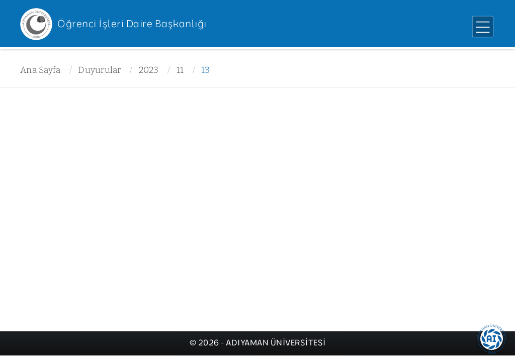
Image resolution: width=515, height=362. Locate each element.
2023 (149, 70)
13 (205, 70)
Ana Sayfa (40, 70)
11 (180, 70)
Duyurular (99, 70)
